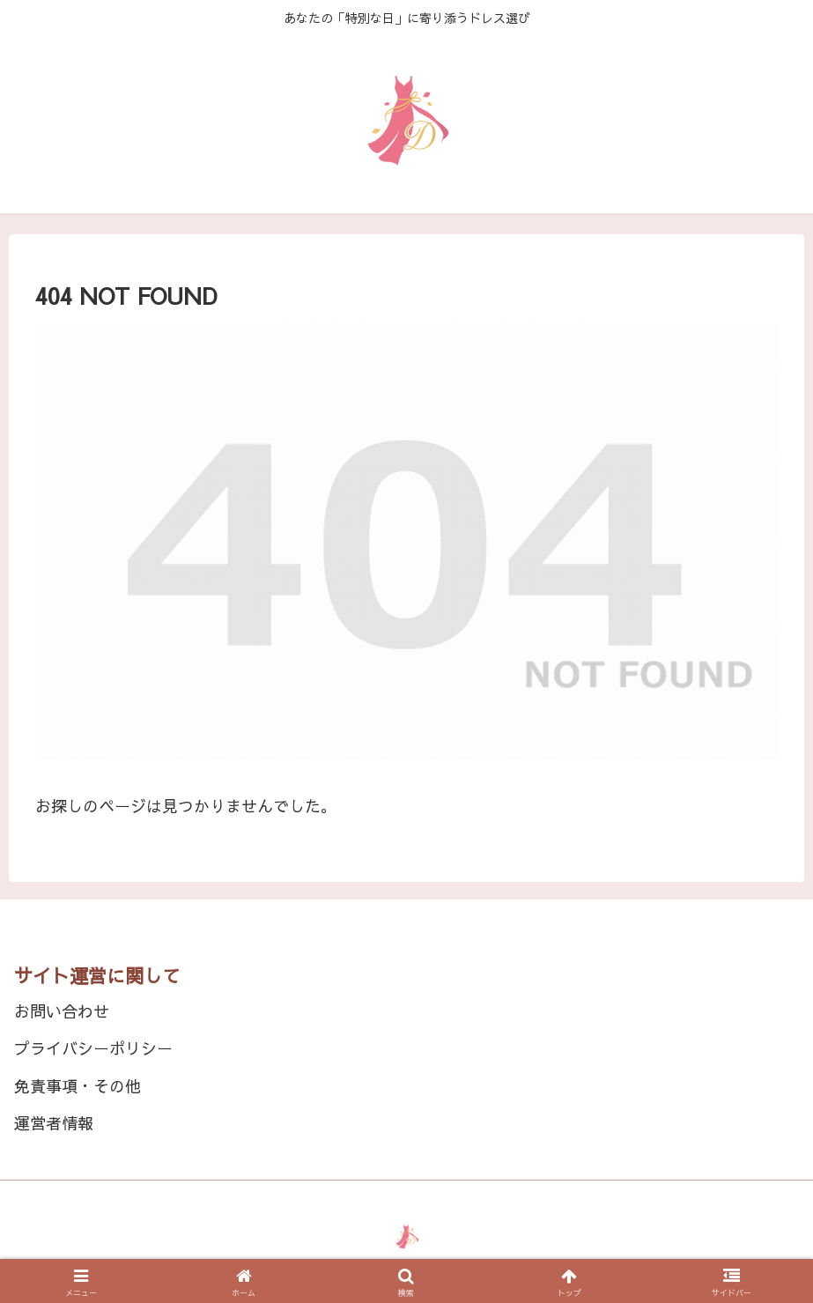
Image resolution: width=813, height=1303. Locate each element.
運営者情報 (53, 1123)
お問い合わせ (61, 1011)
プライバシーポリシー (93, 1048)
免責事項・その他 (77, 1086)
